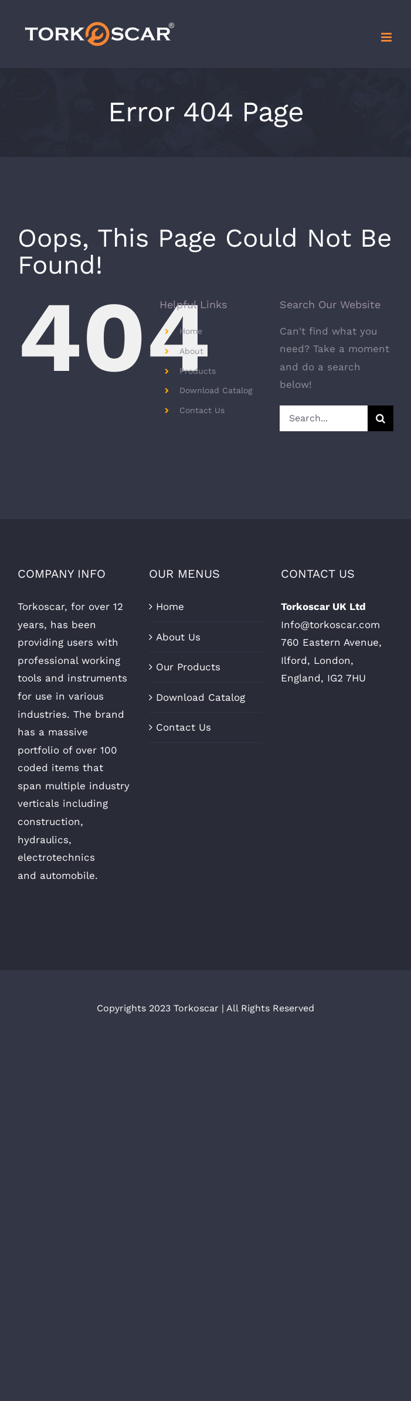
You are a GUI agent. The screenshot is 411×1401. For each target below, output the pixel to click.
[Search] (380, 418)
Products (197, 371)
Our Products (188, 667)
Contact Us (202, 410)
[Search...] (324, 418)
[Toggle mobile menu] (387, 37)
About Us (178, 637)
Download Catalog (215, 390)
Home (190, 331)
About (191, 351)
